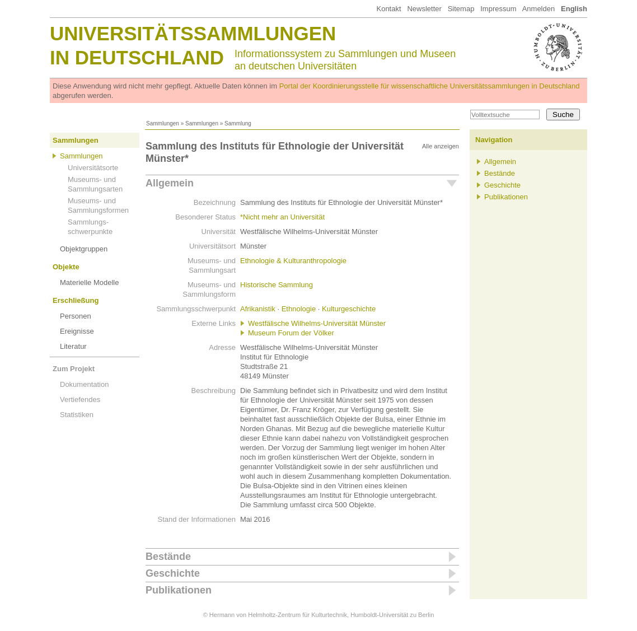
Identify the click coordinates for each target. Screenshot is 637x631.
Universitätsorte (93, 167)
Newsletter (424, 8)
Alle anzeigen (440, 146)
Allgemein (170, 183)
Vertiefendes (80, 399)
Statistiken (76, 414)
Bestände (168, 556)
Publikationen (179, 590)
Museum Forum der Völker (291, 333)
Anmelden (538, 8)
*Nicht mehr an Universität (282, 217)
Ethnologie (299, 309)
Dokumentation (84, 384)
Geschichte (173, 573)
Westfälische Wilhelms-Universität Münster (317, 323)
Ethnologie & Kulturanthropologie (293, 260)
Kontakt (388, 8)
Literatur (73, 346)
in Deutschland (137, 57)
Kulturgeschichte (349, 309)
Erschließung (76, 300)
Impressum (498, 8)
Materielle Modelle (89, 282)
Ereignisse (77, 331)
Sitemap (461, 8)
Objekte (66, 267)
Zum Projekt (74, 368)
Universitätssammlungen (193, 33)
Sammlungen (162, 123)
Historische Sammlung (276, 285)
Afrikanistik (257, 309)
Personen (75, 316)
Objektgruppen (83, 249)
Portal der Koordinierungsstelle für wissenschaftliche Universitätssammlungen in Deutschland (429, 86)
